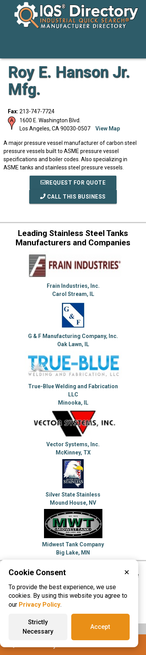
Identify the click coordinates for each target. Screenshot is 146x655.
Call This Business (73, 197)
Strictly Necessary (38, 626)
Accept (100, 626)
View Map (107, 128)
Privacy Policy (39, 604)
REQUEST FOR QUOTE (73, 183)
